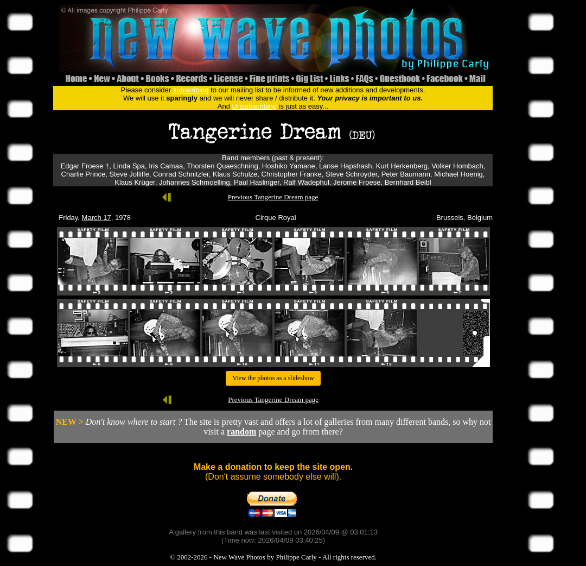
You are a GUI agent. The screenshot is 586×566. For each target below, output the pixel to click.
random (241, 431)
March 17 (96, 217)
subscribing (191, 90)
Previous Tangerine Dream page (273, 197)
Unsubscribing (254, 106)
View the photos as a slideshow (273, 378)
